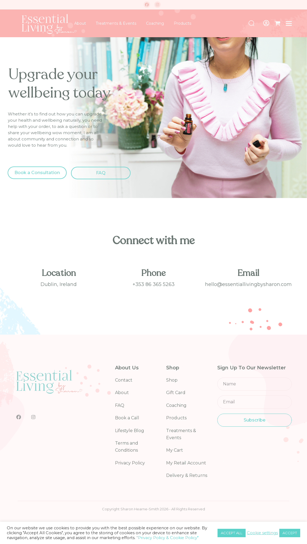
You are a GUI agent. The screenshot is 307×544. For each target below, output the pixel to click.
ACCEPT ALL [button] (231, 533)
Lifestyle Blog (129, 430)
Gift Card (175, 392)
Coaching (176, 405)
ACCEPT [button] (290, 533)
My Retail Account (186, 463)
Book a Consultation (37, 172)
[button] (277, 23)
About (122, 392)
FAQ (101, 172)
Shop (172, 380)
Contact (123, 380)
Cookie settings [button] (262, 532)
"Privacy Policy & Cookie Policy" (168, 537)
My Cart (174, 450)
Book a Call (127, 417)
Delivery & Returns (186, 475)
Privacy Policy (130, 463)
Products (176, 417)
